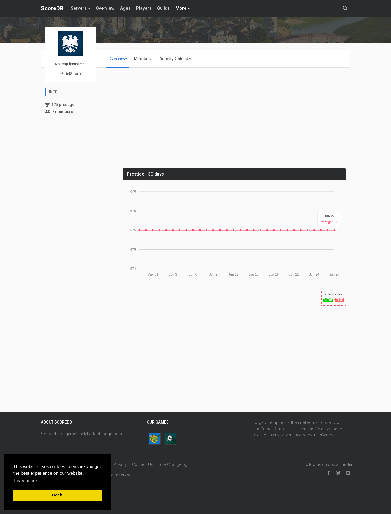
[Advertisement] (236, 124)
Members (143, 58)
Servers (79, 8)
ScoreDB (52, 8)
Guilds (163, 8)
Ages (125, 8)
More (180, 8)
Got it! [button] (58, 495)
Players (143, 8)
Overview (105, 8)
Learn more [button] (25, 480)
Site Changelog (172, 464)
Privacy (120, 464)
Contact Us (142, 464)
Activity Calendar (175, 58)
